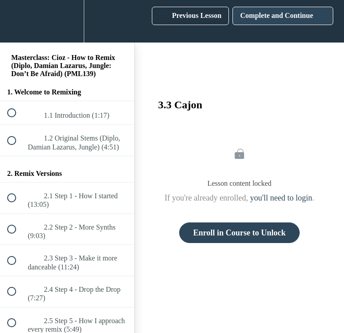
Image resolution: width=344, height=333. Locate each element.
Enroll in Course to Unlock (239, 232)
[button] (16, 21)
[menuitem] (67, 21)
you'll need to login (281, 197)
